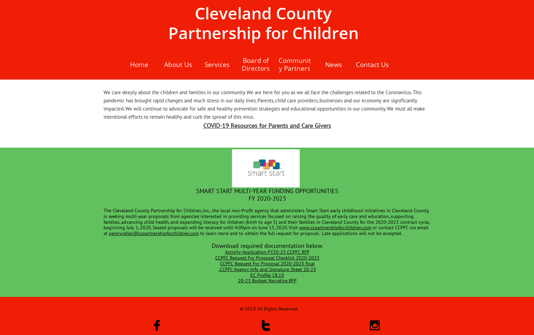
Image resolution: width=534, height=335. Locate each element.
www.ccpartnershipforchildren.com (335, 227)
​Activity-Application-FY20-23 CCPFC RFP (267, 252)
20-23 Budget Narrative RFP (267, 281)
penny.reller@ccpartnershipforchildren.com (154, 233)
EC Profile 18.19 (267, 275)
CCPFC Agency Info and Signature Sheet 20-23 (268, 269)
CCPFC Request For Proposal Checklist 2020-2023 (267, 258)
